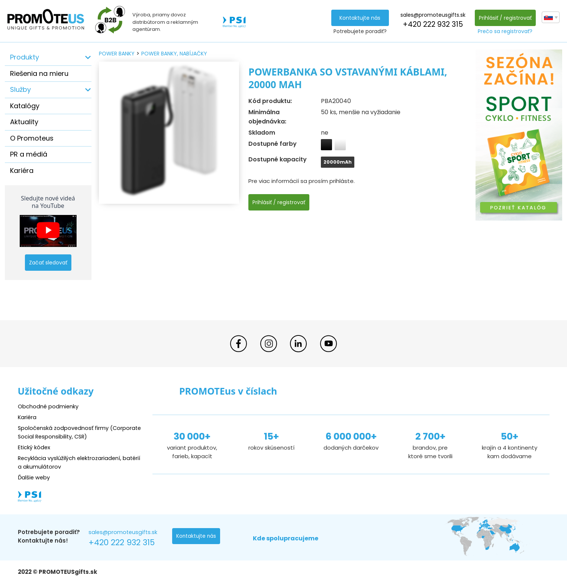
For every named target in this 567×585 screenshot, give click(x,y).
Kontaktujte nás (359, 18)
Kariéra (21, 170)
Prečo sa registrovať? (505, 31)
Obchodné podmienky (48, 406)
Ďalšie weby (34, 477)
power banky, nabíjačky (174, 53)
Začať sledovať (48, 262)
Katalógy (24, 105)
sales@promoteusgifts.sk (432, 15)
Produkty (24, 57)
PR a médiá (28, 154)
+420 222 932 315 (432, 24)
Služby (20, 89)
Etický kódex (34, 447)
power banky (117, 53)
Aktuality (24, 121)
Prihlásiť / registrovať (505, 18)
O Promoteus (32, 138)
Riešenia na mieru (39, 73)
